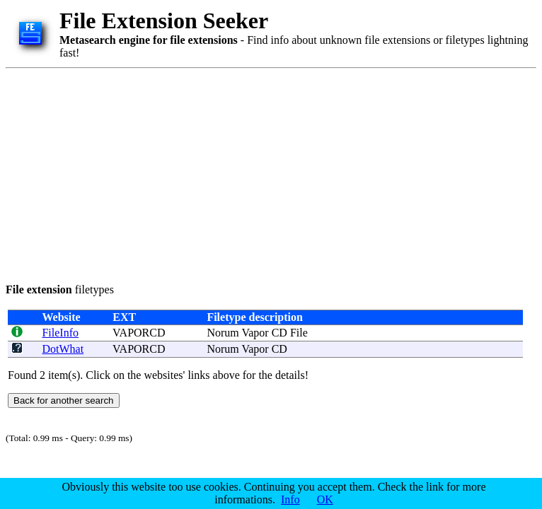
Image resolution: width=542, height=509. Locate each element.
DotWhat (62, 349)
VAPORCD (139, 333)
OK (325, 499)
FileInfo (60, 333)
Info (290, 499)
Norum (222, 333)
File (299, 333)
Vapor (254, 333)
